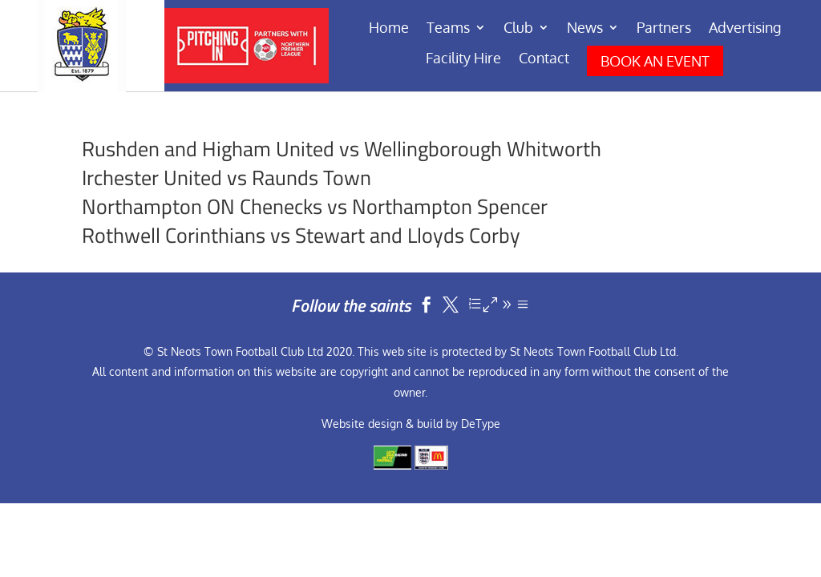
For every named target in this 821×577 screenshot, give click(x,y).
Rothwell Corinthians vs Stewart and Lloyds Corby (301, 235)
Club (518, 29)
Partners (664, 29)
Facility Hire (463, 59)
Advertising (745, 29)
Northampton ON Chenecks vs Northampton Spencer (315, 206)
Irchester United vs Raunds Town (226, 177)
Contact (544, 59)
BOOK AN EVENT (655, 61)
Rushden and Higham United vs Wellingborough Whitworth (341, 148)
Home (389, 29)
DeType (480, 423)
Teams (448, 29)
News (585, 29)
